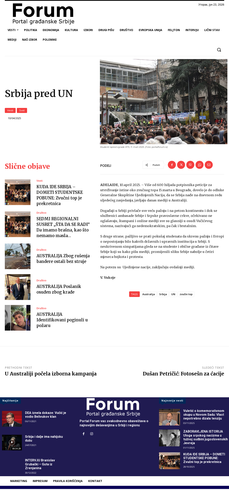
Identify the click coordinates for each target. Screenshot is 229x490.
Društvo (41, 213)
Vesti (10, 110)
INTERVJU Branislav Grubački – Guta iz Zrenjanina (40, 465)
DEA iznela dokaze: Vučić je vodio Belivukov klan (45, 415)
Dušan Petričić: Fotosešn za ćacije (183, 375)
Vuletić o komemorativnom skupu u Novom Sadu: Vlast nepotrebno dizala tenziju (203, 415)
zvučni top (186, 295)
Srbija (163, 295)
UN (173, 295)
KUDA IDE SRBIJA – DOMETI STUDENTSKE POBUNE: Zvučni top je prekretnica (204, 459)
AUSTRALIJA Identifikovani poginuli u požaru (62, 321)
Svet (22, 110)
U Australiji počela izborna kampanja (51, 375)
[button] (219, 49)
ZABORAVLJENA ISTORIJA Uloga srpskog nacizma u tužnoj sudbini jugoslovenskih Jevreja (205, 438)
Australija (148, 295)
